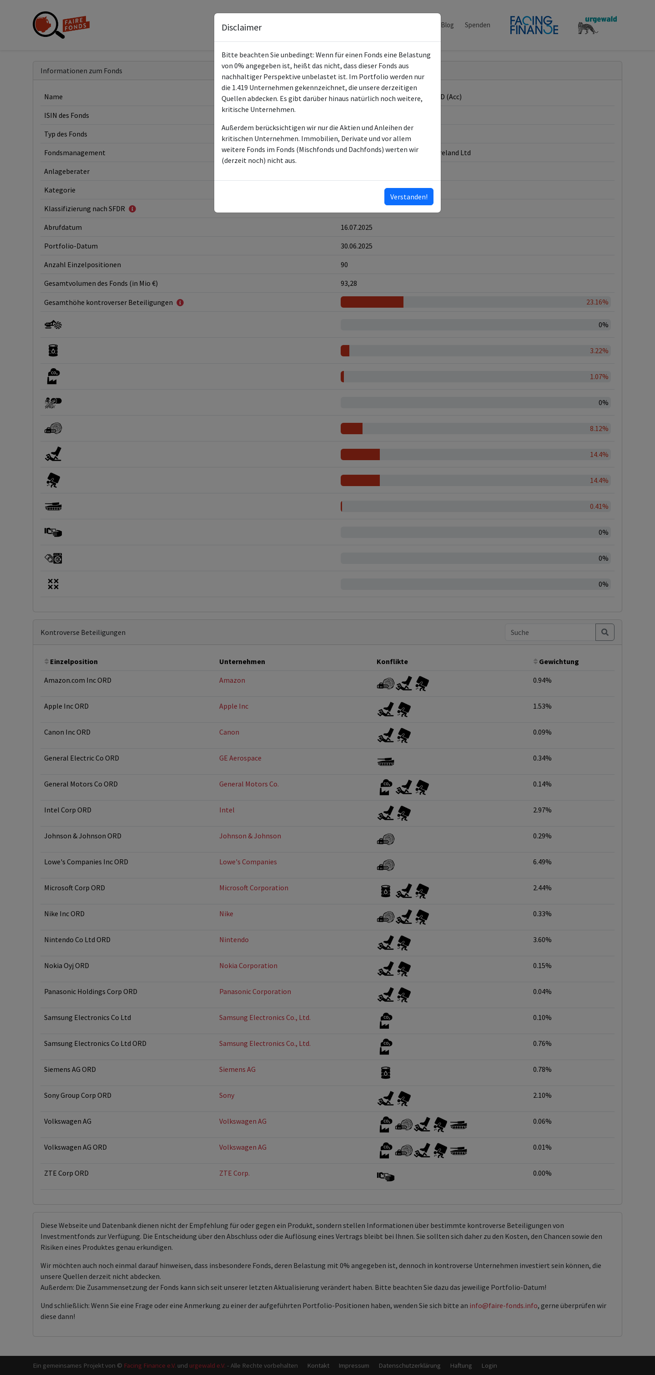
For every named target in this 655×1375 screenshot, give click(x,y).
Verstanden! (409, 196)
